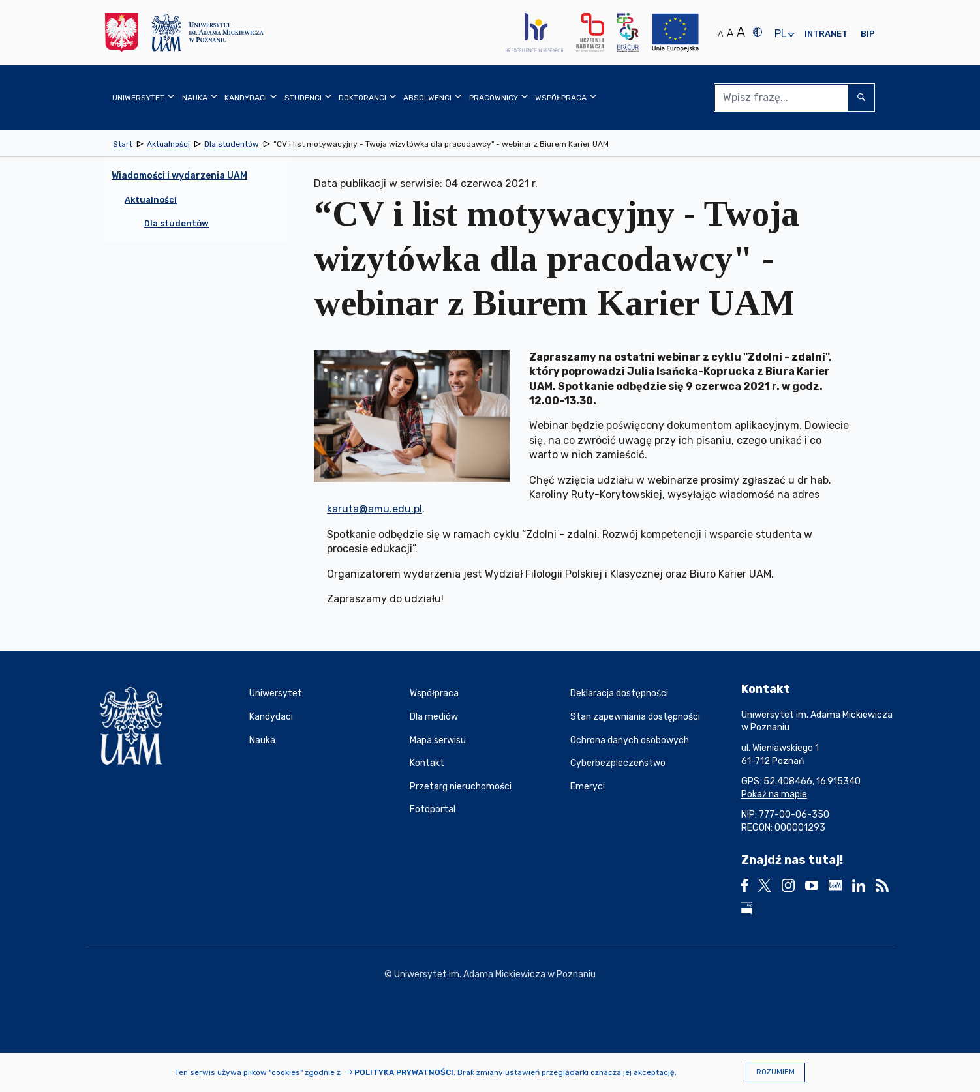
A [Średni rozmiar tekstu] (730, 33)
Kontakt (427, 763)
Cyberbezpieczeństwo (618, 763)
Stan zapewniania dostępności (635, 716)
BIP (868, 33)
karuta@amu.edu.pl (374, 509)
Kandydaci (271, 716)
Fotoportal (432, 809)
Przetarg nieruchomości (461, 786)
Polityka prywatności (403, 1072)
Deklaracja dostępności (619, 693)
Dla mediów (434, 716)
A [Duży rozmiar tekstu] (741, 32)
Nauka (262, 740)
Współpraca (434, 693)
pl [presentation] (780, 34)
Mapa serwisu (438, 740)
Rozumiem (775, 1072)
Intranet (826, 33)
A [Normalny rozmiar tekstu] (720, 33)
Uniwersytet (275, 693)
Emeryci (587, 786)
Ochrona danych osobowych (629, 740)
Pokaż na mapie (774, 794)
